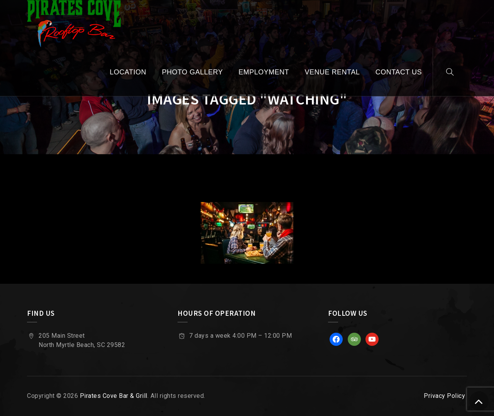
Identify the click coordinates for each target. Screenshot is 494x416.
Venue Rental (332, 72)
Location (128, 72)
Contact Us (399, 72)
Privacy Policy (444, 395)
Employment (264, 72)
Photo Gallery (192, 72)
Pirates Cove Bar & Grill (113, 395)
